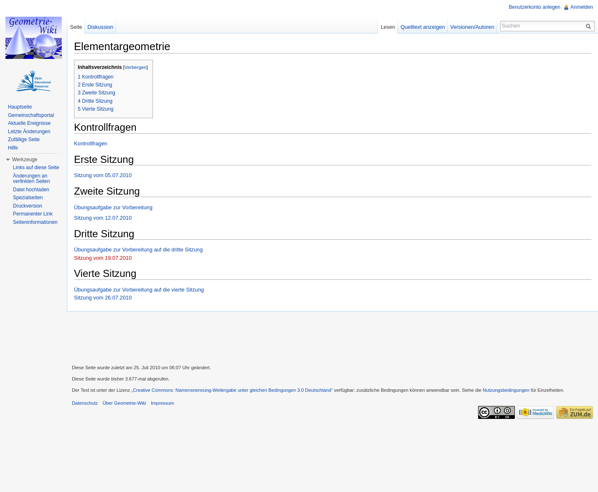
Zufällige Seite (24, 139)
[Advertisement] (333, 337)
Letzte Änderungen (29, 131)
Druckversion (27, 206)
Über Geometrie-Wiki (124, 403)
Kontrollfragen (90, 143)
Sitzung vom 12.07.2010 (103, 218)
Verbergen (136, 67)
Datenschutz (85, 403)
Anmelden (581, 7)
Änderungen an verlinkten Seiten (31, 179)
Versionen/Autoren (472, 27)
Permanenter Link (33, 214)
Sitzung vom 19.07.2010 (103, 258)
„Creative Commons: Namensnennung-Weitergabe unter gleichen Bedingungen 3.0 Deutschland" (232, 390)
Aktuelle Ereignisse (29, 123)
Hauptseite (20, 107)
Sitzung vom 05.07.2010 (103, 175)
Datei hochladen (31, 190)
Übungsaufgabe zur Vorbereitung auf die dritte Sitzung (138, 249)
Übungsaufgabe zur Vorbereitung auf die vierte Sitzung (139, 290)
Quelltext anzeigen (423, 27)
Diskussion (100, 27)
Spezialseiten (28, 197)
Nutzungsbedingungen (506, 390)
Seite (76, 27)
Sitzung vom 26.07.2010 (103, 297)
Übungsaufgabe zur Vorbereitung (113, 207)
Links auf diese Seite (36, 167)
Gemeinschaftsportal (31, 115)
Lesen (388, 27)
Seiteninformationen (35, 222)
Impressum (162, 403)
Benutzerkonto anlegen (534, 7)
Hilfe (13, 148)
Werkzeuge (24, 159)
